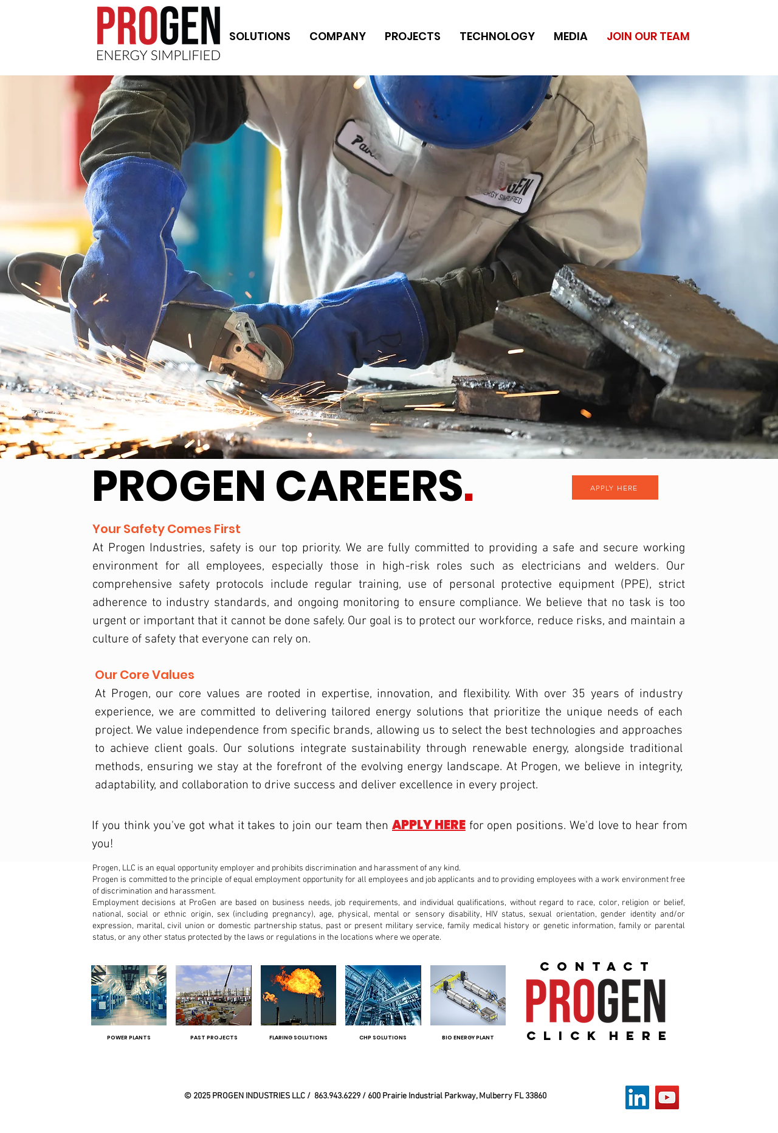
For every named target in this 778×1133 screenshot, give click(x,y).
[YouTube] (667, 1097)
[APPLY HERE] (615, 487)
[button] (259, 36)
